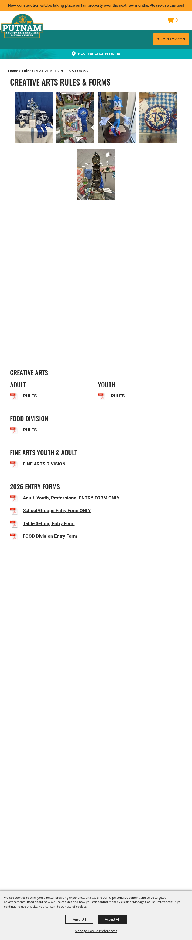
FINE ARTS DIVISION (44, 463)
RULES (30, 396)
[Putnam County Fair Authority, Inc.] (22, 26)
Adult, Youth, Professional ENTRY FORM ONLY (71, 497)
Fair (25, 71)
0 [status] (176, 20)
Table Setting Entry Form (49, 523)
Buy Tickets (171, 39)
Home (13, 71)
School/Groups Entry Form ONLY (57, 510)
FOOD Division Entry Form (50, 536)
